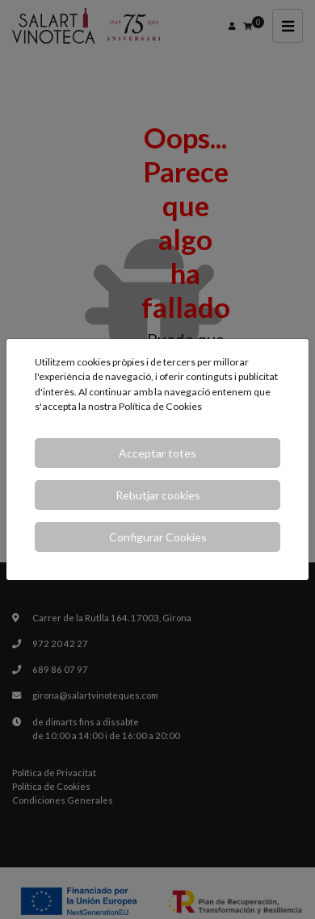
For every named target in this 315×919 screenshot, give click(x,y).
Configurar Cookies (158, 537)
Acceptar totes (157, 453)
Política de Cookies (160, 406)
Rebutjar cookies (158, 495)
